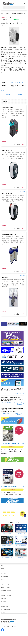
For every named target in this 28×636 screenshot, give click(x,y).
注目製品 (7, 13)
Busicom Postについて (5, 584)
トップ (2, 565)
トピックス (3, 579)
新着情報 (2, 568)
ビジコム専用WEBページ (5, 601)
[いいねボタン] (10, 20)
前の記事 (8, 94)
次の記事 (20, 94)
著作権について (3, 612)
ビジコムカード (3, 598)
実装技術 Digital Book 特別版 (6, 590)
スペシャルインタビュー (5, 573)
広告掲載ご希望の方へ (5, 606)
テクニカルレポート (4, 576)
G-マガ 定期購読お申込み (5, 609)
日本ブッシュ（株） (16, 82)
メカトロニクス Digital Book (5, 587)
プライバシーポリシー (5, 614)
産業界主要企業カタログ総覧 (6, 595)
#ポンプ (3, 90)
